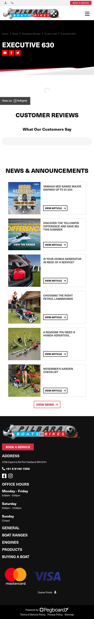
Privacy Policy (55, 614)
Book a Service (18, 447)
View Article (55, 208)
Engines (10, 542)
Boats (15, 33)
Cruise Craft (50, 33)
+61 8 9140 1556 (16, 468)
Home (5, 33)
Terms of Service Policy (33, 614)
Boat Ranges (15, 534)
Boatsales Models (31, 33)
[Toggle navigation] (87, 13)
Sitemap (69, 614)
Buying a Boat (15, 556)
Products (12, 549)
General (11, 527)
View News (47, 404)
